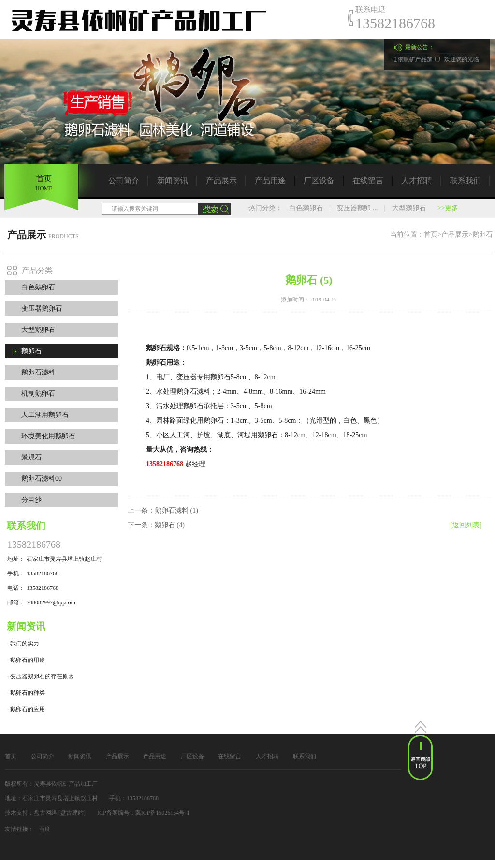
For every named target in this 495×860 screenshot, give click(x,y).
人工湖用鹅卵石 (45, 414)
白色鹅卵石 (306, 208)
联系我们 (465, 180)
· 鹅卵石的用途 (26, 660)
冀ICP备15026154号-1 (162, 812)
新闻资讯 (172, 180)
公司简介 (123, 180)
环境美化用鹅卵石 (48, 436)
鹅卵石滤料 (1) (176, 510)
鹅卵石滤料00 (41, 478)
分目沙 (31, 499)
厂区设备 (319, 180)
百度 (44, 829)
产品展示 (221, 180)
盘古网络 (45, 812)
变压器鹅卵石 (41, 308)
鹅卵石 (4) (170, 525)
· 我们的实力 (23, 643)
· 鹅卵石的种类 (26, 692)
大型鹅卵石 (409, 208)
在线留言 (367, 180)
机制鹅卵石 (38, 393)
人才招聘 (416, 180)
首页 (430, 234)
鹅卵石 (31, 351)
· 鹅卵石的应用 (26, 709)
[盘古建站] (72, 812)
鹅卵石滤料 (38, 372)
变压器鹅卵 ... (357, 208)
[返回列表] (465, 525)
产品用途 (270, 180)
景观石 (31, 457)
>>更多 (448, 208)
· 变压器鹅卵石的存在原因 (40, 676)
